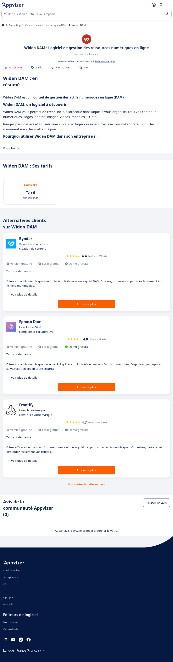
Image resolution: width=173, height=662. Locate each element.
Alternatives (60, 67)
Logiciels (8, 604)
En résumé (13, 67)
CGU (5, 584)
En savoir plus (86, 304)
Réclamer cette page (105, 61)
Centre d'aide (10, 629)
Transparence (11, 577)
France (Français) (31, 650)
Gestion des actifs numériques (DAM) (46, 25)
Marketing (15, 25)
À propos (8, 597)
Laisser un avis (156, 503)
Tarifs (36, 67)
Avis (84, 67)
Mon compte (10, 622)
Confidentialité (11, 570)
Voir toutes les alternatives (86, 484)
